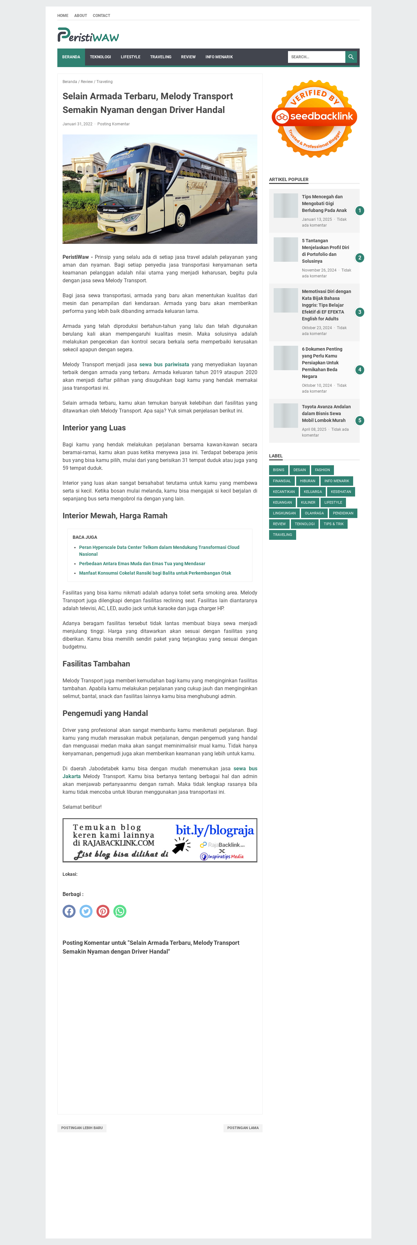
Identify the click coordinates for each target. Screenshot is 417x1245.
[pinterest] (102, 911)
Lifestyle (130, 57)
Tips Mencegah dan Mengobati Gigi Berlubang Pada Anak (324, 203)
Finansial (282, 481)
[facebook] (69, 911)
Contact (101, 15)
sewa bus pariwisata (164, 364)
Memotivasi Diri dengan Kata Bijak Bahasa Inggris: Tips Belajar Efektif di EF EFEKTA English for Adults (326, 305)
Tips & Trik (334, 524)
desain (300, 470)
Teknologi (100, 57)
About (80, 15)
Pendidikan (343, 513)
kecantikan (284, 492)
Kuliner (308, 502)
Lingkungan (284, 513)
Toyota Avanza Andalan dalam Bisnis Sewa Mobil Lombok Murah (326, 413)
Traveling (160, 57)
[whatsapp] (119, 911)
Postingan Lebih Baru (82, 1128)
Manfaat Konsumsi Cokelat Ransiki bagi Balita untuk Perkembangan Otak (155, 573)
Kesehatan (341, 492)
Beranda (71, 57)
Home (62, 15)
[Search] (316, 57)
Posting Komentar (113, 124)
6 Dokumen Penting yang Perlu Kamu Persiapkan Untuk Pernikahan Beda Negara (322, 362)
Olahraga (314, 513)
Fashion (322, 470)
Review (188, 57)
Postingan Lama (243, 1128)
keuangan (282, 502)
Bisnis (278, 470)
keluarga (313, 492)
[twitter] (86, 911)
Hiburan (307, 481)
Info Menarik (219, 57)
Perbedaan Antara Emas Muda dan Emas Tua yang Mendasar (142, 563)
